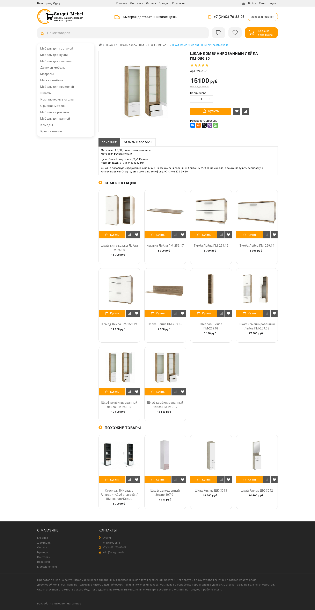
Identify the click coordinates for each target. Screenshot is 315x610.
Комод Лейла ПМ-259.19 (119, 324)
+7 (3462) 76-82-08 (229, 17)
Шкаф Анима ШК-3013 (211, 490)
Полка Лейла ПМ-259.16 (165, 324)
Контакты (178, 3)
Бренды (164, 3)
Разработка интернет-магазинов (59, 603)
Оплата (151, 3)
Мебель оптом (47, 566)
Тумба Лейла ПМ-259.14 (257, 245)
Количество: (198, 93)
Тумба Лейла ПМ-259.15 (211, 245)
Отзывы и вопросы (138, 142)
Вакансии (43, 561)
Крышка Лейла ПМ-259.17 (165, 245)
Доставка (136, 3)
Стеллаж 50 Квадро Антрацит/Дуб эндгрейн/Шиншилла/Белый (119, 494)
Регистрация (267, 3)
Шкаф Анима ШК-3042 (257, 490)
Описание (109, 142)
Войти (252, 3)
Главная (121, 3)
